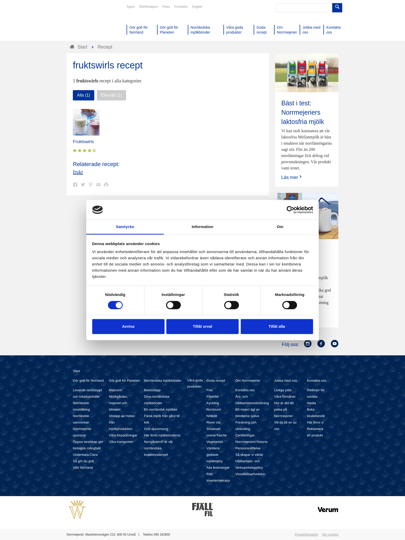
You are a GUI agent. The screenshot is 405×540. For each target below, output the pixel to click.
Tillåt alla (277, 326)
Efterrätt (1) (111, 95)
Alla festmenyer (218, 467)
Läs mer (292, 177)
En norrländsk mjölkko (160, 409)
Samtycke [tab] (125, 227)
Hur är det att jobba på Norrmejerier (284, 409)
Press (166, 7)
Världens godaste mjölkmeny (214, 454)
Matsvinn (115, 390)
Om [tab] (280, 227)
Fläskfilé (212, 396)
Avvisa (128, 326)
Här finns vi (315, 422)
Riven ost (213, 422)
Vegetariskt (214, 442)
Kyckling (212, 403)
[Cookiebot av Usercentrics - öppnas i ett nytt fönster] (290, 210)
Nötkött (211, 416)
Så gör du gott (83, 461)
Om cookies (330, 534)
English (197, 7)
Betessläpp (152, 390)
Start (76, 371)
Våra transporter (121, 442)
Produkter (181, 7)
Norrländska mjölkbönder (162, 380)
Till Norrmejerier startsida (86, 23)
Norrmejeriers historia (251, 442)
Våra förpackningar (123, 435)
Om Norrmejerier (247, 380)
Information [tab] (202, 227)
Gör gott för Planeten (124, 380)
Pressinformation (306, 534)
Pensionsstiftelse (248, 448)
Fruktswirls (83, 141)
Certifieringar (244, 435)
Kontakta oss (245, 390)
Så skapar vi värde (249, 455)
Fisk (209, 390)
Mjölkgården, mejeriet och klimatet (118, 403)
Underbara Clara (85, 455)
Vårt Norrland (83, 467)
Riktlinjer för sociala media (316, 396)
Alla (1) (83, 95)
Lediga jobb (282, 390)
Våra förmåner (284, 396)
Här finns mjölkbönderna (162, 435)
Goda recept (215, 380)
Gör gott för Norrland (88, 380)
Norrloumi (213, 409)
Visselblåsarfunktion (250, 474)
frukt (78, 172)
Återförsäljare (148, 7)
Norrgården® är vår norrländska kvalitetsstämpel (158, 448)
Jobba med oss (285, 380)
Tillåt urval (202, 326)
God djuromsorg (156, 429)
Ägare (131, 7)
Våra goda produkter (195, 383)
